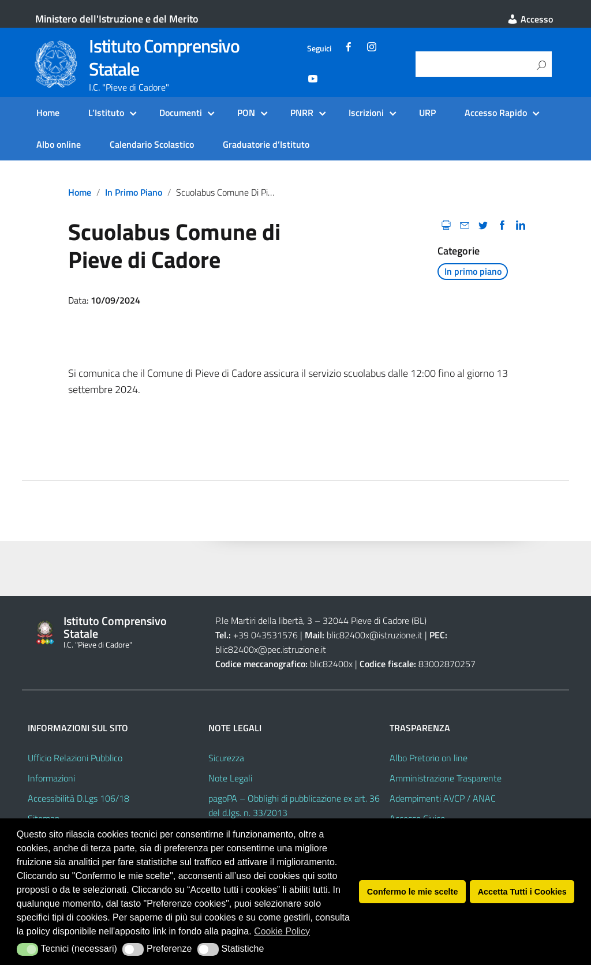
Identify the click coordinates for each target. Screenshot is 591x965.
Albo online (58, 144)
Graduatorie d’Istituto (266, 144)
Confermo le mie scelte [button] (412, 891)
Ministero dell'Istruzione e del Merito (117, 19)
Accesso (530, 19)
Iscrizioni (366, 112)
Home (47, 112)
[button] (27, 949)
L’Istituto (106, 112)
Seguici (319, 48)
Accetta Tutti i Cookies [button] (522, 891)
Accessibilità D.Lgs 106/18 (78, 798)
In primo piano (133, 192)
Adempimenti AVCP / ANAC (443, 798)
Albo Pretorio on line (428, 758)
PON (246, 112)
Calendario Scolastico (152, 144)
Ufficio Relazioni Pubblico (75, 758)
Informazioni (51, 778)
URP (427, 112)
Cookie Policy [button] (282, 931)
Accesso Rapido (496, 112)
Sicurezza (226, 758)
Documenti (180, 112)
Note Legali (230, 778)
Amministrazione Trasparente (446, 778)
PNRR (301, 112)
